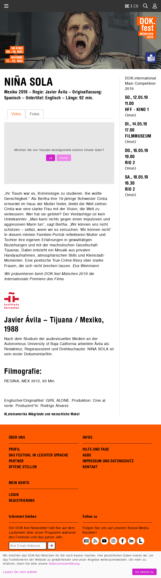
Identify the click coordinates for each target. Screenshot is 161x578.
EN (135, 6)
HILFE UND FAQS (96, 449)
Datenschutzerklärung (64, 563)
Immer (64, 158)
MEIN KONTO (19, 483)
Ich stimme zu (144, 572)
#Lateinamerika (15, 414)
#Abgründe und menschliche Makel (54, 414)
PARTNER (16, 461)
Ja (50, 158)
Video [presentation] (16, 113)
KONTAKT (90, 467)
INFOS (87, 437)
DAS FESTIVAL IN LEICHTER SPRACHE (38, 455)
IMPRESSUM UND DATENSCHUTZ (108, 461)
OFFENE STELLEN (23, 467)
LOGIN (14, 495)
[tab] (16, 114)
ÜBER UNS (17, 437)
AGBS (87, 455)
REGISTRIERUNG (22, 501)
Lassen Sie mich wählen (20, 572)
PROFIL (14, 449)
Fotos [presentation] (35, 113)
